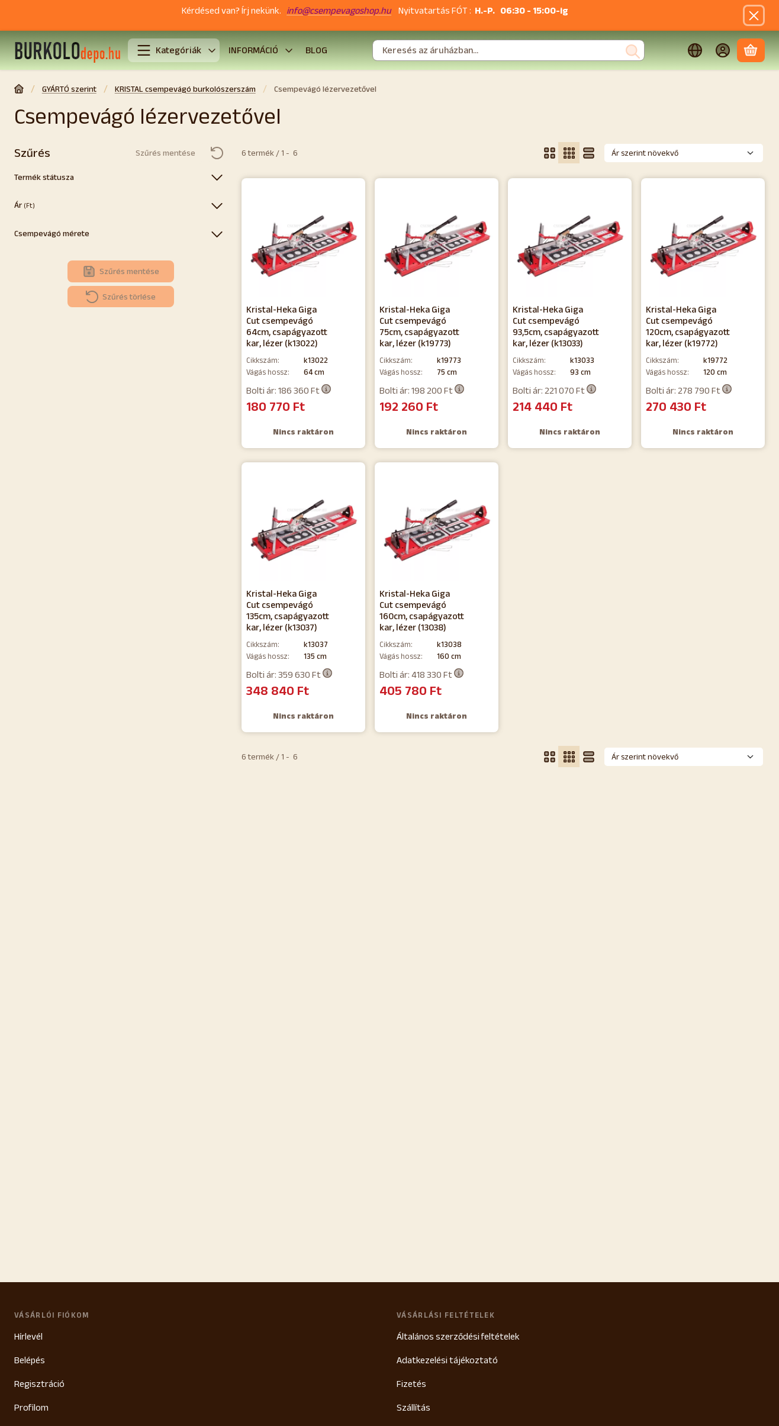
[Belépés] (723, 50)
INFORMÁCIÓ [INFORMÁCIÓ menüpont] (253, 50)
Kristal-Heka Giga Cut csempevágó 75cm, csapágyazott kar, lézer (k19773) (419, 326)
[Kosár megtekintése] (751, 50)
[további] (289, 50)
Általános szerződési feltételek (458, 1336)
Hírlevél (28, 1336)
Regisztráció (39, 1384)
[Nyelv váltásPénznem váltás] (695, 50)
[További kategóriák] (212, 50)
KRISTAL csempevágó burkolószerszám (185, 89)
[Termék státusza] (216, 177)
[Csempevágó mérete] (216, 233)
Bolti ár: (288, 390)
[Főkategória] (19, 90)
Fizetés (411, 1384)
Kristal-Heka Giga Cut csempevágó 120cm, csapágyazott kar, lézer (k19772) (688, 326)
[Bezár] (754, 16)
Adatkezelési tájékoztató (447, 1360)
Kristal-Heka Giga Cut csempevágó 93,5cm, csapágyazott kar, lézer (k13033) (556, 326)
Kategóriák (169, 50)
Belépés (29, 1360)
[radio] (549, 152)
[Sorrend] (684, 153)
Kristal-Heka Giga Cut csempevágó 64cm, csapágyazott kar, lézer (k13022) (286, 326)
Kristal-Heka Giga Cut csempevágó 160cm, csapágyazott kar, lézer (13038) (421, 610)
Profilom (31, 1407)
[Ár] (216, 205)
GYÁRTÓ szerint (69, 89)
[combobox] (508, 51)
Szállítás (413, 1407)
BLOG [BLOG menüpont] (316, 50)
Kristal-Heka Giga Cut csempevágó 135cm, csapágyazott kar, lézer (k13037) (287, 610)
